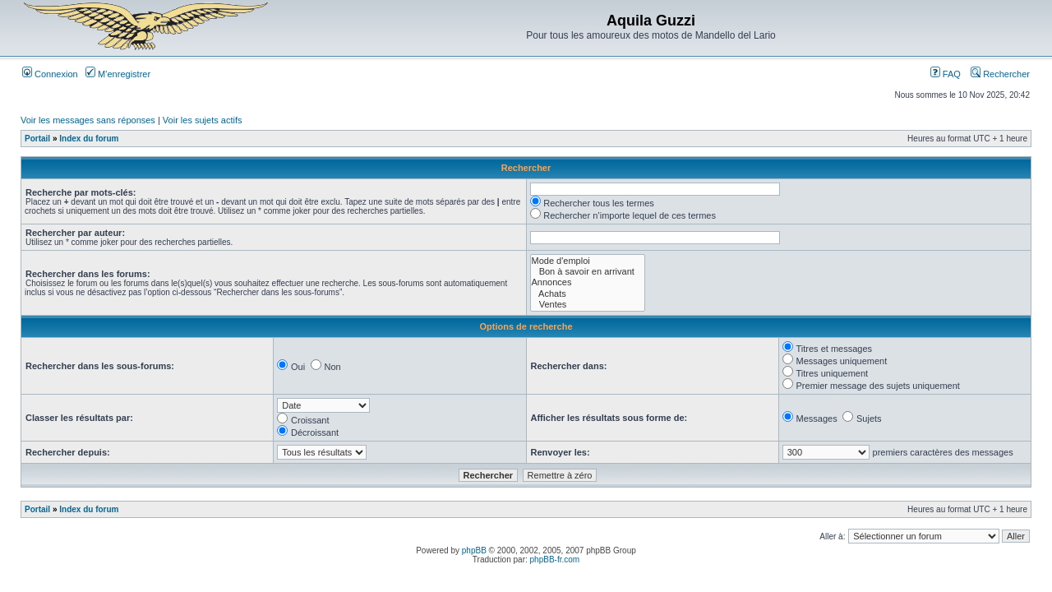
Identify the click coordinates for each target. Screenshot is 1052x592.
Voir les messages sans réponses (88, 120)
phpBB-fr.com (555, 559)
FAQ (945, 74)
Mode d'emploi (588, 261)
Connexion (50, 74)
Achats (588, 294)
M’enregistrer (117, 74)
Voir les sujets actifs (202, 120)
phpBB (474, 550)
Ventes (588, 304)
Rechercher (1000, 74)
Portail (37, 138)
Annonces (588, 282)
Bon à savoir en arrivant (588, 271)
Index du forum (88, 138)
